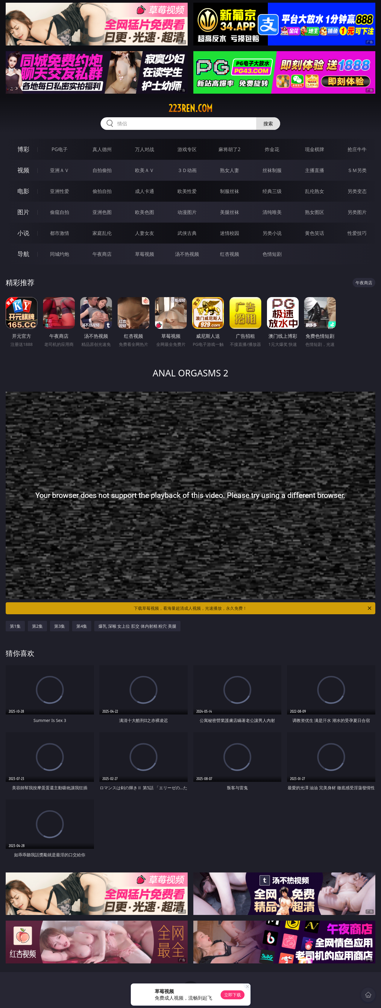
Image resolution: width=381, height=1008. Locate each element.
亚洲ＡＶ (59, 170)
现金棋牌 (314, 149)
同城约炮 (59, 254)
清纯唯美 (272, 212)
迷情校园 (229, 233)
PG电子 (59, 149)
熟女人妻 (229, 170)
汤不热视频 (187, 254)
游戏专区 (187, 149)
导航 (23, 254)
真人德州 (102, 149)
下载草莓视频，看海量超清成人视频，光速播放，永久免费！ (253, 608)
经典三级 (272, 191)
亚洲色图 (102, 212)
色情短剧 (272, 254)
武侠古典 (187, 233)
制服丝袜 (229, 191)
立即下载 (232, 995)
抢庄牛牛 (357, 149)
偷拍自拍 (102, 191)
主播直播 (314, 170)
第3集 (59, 626)
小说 (23, 233)
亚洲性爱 (59, 191)
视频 (23, 170)
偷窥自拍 (59, 212)
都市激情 (59, 233)
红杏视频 (229, 254)
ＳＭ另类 (357, 170)
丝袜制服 (272, 170)
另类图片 (357, 212)
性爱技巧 (357, 233)
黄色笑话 (314, 233)
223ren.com (190, 108)
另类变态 (357, 191)
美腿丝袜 (229, 212)
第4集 (81, 626)
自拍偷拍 (102, 170)
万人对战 (144, 149)
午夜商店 (102, 254)
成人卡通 (144, 191)
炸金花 (272, 149)
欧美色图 (144, 212)
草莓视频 (144, 254)
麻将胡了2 (229, 149)
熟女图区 (314, 212)
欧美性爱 (187, 191)
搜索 (268, 123)
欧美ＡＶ (144, 170)
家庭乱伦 (102, 233)
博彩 (23, 149)
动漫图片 (187, 212)
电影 (23, 191)
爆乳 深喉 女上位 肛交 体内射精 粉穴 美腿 (137, 626)
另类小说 (272, 233)
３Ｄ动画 (187, 170)
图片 (23, 212)
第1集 (15, 626)
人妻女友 (144, 233)
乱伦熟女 (314, 191)
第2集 (37, 626)
